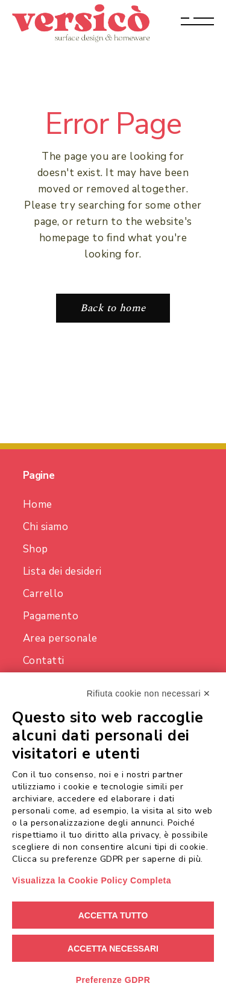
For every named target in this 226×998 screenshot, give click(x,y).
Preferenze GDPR (113, 980)
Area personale (60, 638)
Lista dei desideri (62, 571)
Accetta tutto (113, 915)
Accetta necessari (113, 948)
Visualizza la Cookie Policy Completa (91, 880)
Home (37, 504)
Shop (35, 549)
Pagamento (51, 616)
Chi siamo (46, 527)
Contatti (43, 661)
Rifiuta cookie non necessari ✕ (149, 693)
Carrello (43, 594)
